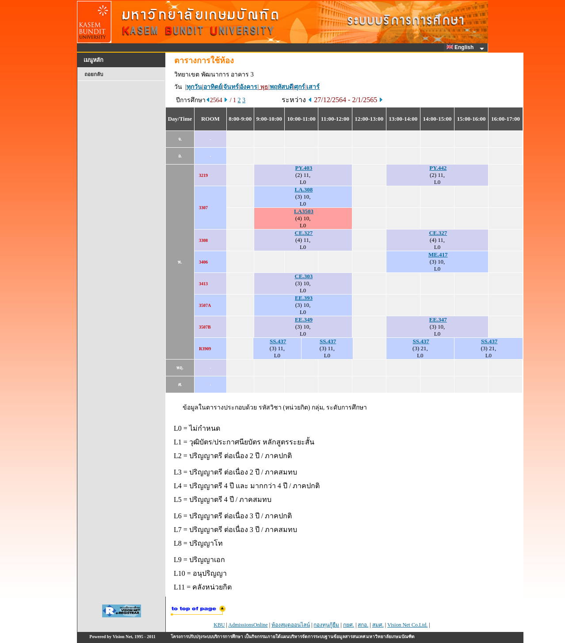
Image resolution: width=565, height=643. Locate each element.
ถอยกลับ (93, 74)
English (462, 47)
